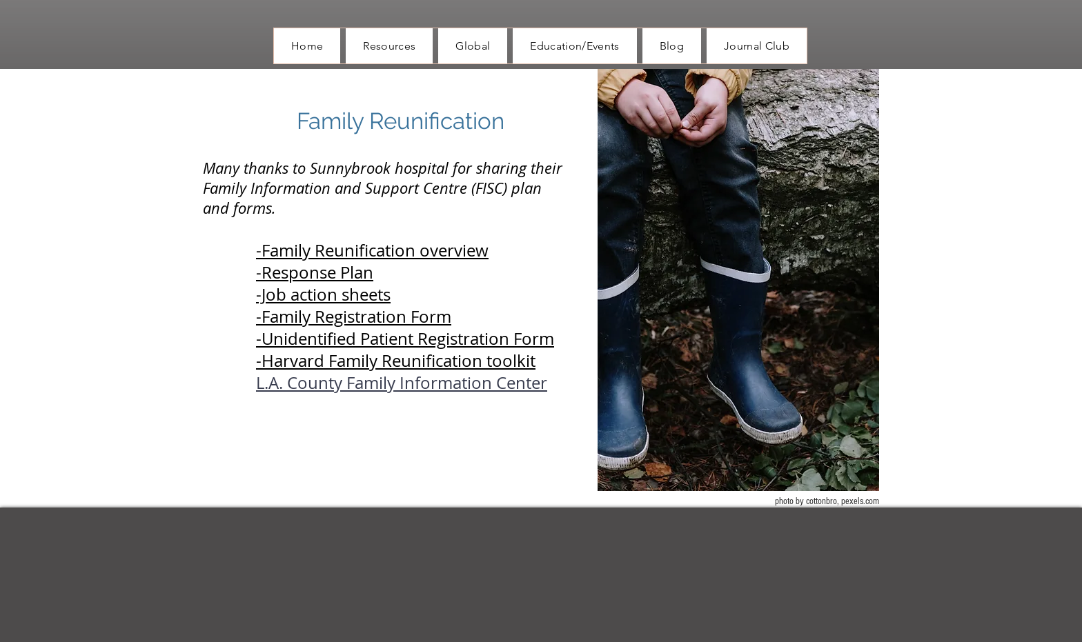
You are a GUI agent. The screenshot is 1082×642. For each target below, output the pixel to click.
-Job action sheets (323, 294)
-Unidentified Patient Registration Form (405, 339)
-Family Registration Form (353, 316)
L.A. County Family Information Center (401, 383)
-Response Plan (314, 272)
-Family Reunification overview (372, 250)
